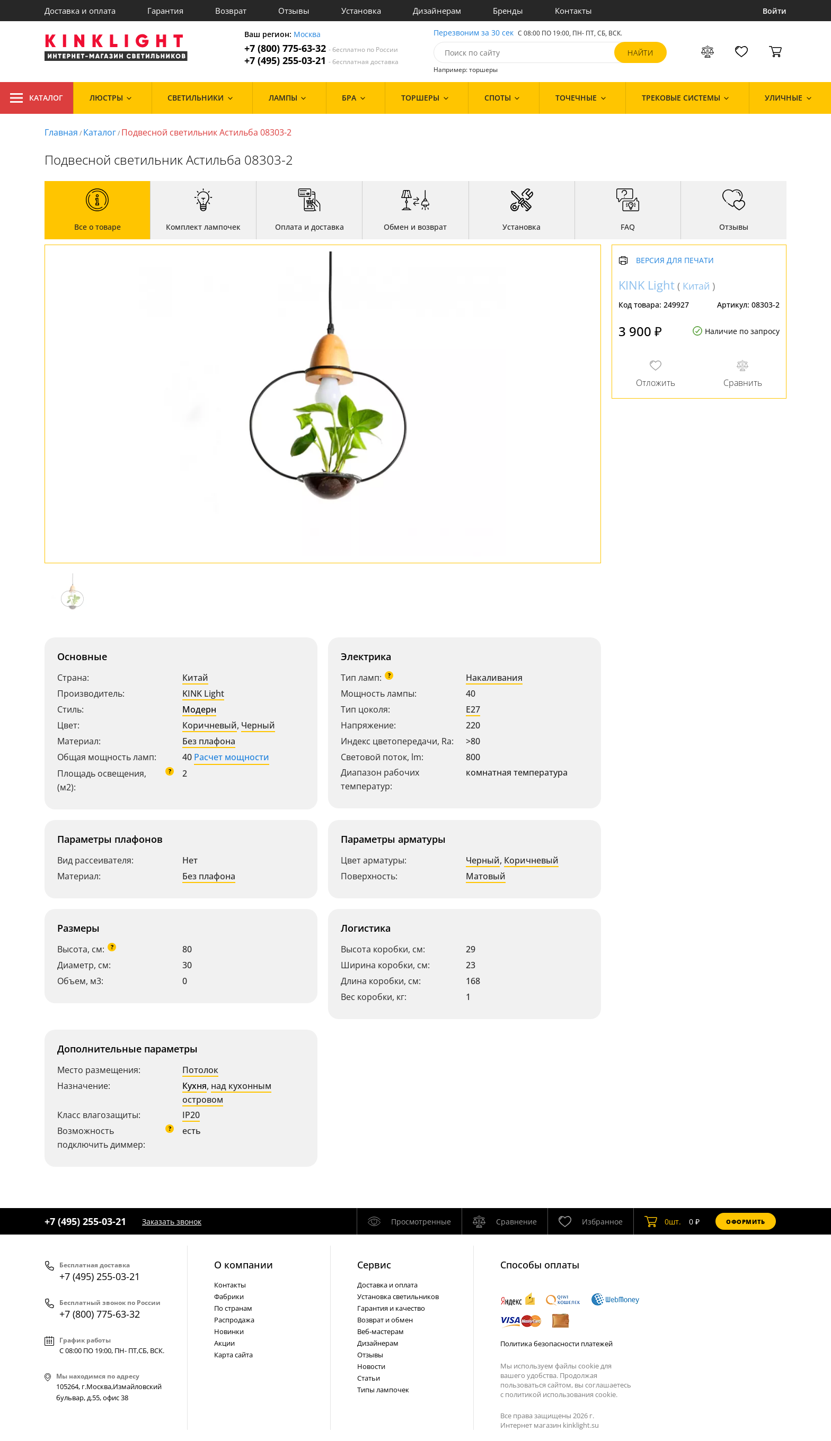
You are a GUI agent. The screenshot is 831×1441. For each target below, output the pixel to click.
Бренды (508, 10)
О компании (243, 1264)
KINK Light (203, 693)
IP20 (191, 1115)
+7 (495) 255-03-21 (321, 61)
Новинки (229, 1331)
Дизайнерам (437, 10)
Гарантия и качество (391, 1308)
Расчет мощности (231, 757)
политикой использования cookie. (561, 1394)
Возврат (230, 10)
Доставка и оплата (80, 10)
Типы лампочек (383, 1389)
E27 (473, 709)
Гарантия (165, 10)
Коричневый (209, 725)
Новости (371, 1366)
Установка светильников (398, 1296)
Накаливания (494, 677)
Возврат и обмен (385, 1320)
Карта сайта (233, 1354)
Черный (258, 725)
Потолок (200, 1070)
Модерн (199, 709)
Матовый (486, 876)
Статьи (368, 1378)
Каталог (36, 98)
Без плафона (208, 741)
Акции (224, 1343)
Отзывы (294, 10)
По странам (233, 1308)
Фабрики (229, 1296)
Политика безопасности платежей (556, 1343)
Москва (307, 34)
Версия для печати (675, 260)
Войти (774, 11)
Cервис (374, 1264)
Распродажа (234, 1320)
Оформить (745, 1222)
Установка (361, 10)
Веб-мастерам (380, 1331)
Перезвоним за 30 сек (474, 33)
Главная (61, 132)
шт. (662, 1221)
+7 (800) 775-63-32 (321, 48)
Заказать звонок (171, 1222)
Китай (195, 677)
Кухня (194, 1086)
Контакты (573, 10)
